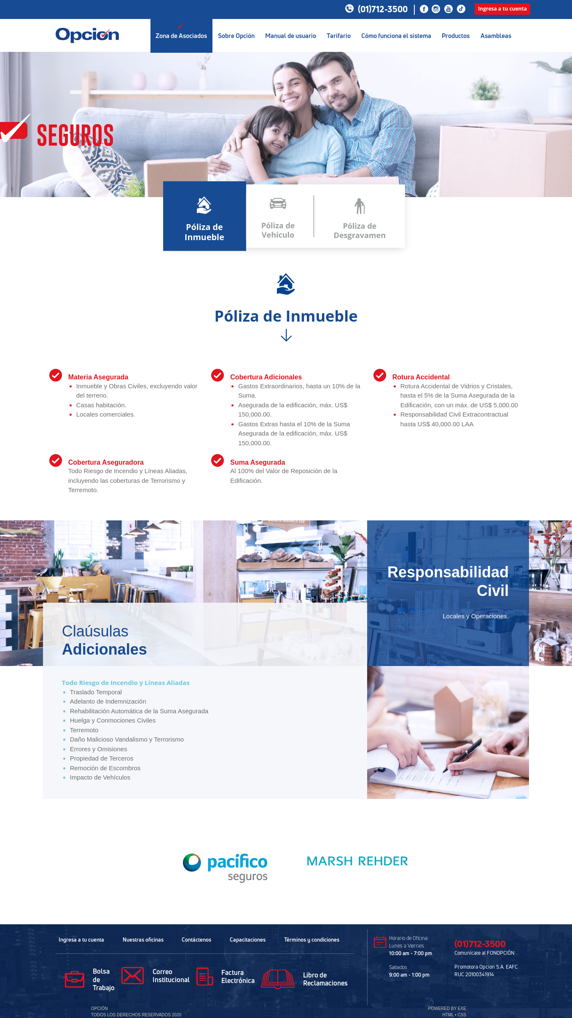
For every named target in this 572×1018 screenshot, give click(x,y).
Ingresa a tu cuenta (502, 8)
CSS (461, 1015)
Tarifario (339, 31)
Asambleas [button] (495, 31)
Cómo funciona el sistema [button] (396, 31)
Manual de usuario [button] (290, 31)
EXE (462, 1008)
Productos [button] (456, 31)
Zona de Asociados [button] (181, 31)
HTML (448, 1015)
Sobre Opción (235, 31)
